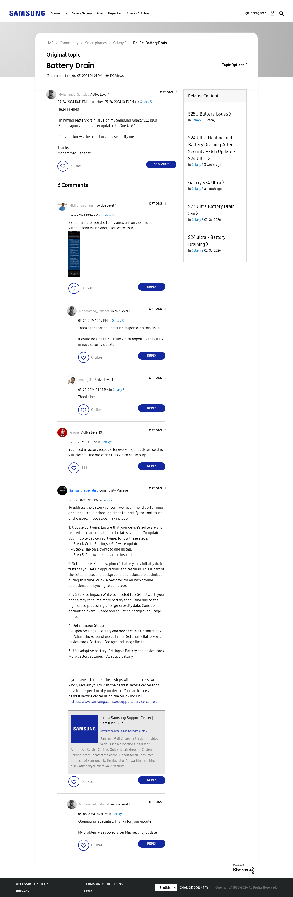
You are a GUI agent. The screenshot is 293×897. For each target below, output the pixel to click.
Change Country (194, 888)
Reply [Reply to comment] (151, 287)
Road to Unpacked (109, 13)
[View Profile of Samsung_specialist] (83, 490)
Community (59, 13)
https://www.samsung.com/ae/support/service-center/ (113, 702)
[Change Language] (166, 887)
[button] (168, 92)
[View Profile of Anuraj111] (85, 380)
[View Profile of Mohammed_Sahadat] (73, 95)
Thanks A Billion (138, 13)
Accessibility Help (32, 884)
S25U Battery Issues (208, 114)
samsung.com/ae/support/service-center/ (123, 730)
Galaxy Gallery (82, 13)
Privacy (22, 891)
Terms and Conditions (103, 884)
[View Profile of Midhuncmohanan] (82, 206)
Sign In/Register (254, 13)
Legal (89, 891)
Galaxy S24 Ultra (204, 182)
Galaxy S (146, 102)
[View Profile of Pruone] (74, 433)
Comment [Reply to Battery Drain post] (161, 164)
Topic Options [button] (233, 65)
